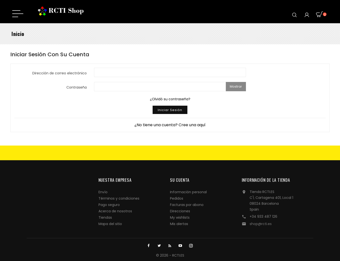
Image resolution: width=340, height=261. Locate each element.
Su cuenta (179, 180)
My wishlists (180, 217)
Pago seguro (109, 204)
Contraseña (76, 87)
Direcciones (180, 211)
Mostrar (236, 86)
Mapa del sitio (110, 223)
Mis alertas (179, 223)
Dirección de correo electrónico (59, 73)
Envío (103, 192)
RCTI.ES (178, 255)
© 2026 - (164, 255)
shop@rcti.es (261, 223)
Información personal (188, 192)
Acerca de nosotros (115, 211)
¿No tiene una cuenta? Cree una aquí (170, 125)
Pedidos (176, 198)
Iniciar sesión (170, 110)
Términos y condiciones (118, 198)
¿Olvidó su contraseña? (170, 99)
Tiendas (105, 217)
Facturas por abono (187, 204)
